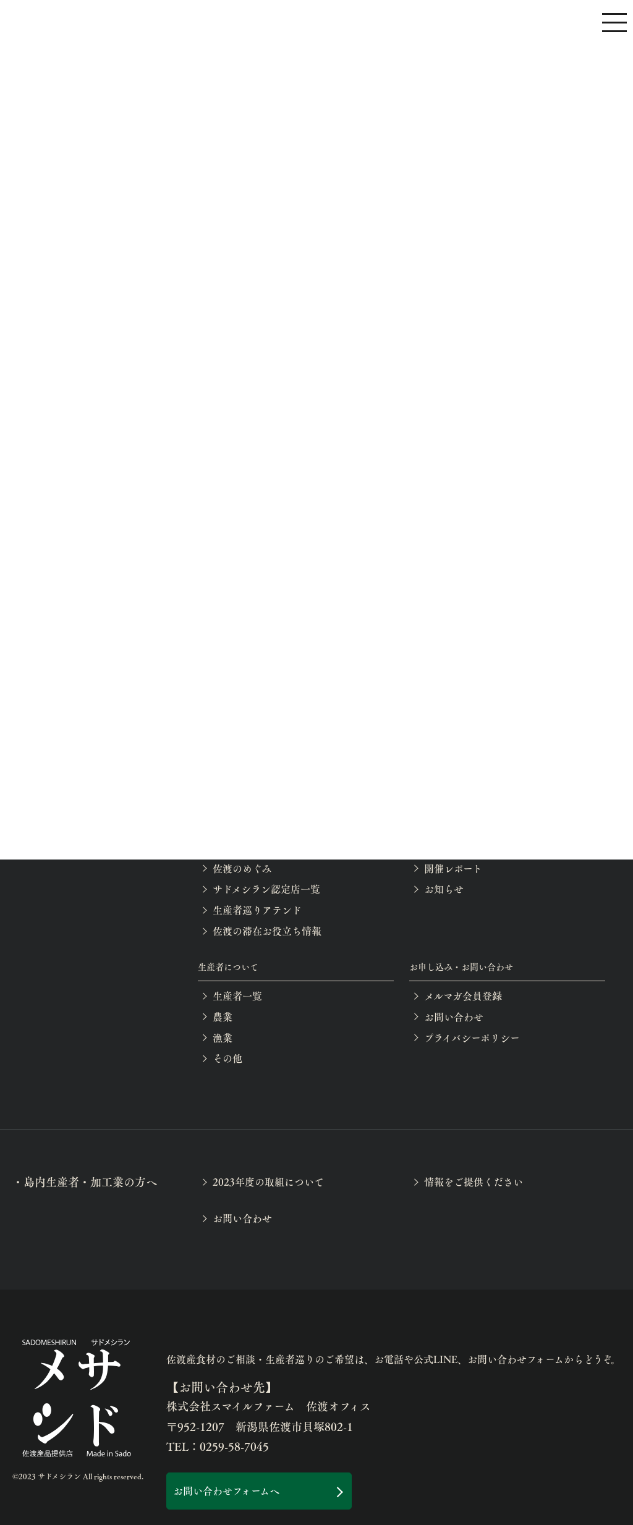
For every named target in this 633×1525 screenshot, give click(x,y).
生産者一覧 (237, 995)
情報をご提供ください (473, 1181)
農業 (222, 1016)
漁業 (222, 1037)
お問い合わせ (453, 1016)
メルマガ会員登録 (463, 995)
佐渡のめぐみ (242, 868)
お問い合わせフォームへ (226, 1490)
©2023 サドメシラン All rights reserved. (77, 1476)
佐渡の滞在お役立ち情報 (267, 931)
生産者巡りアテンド (257, 910)
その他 (227, 1058)
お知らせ (444, 889)
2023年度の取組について (268, 1181)
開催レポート (453, 868)
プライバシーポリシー (472, 1037)
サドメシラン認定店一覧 (266, 889)
